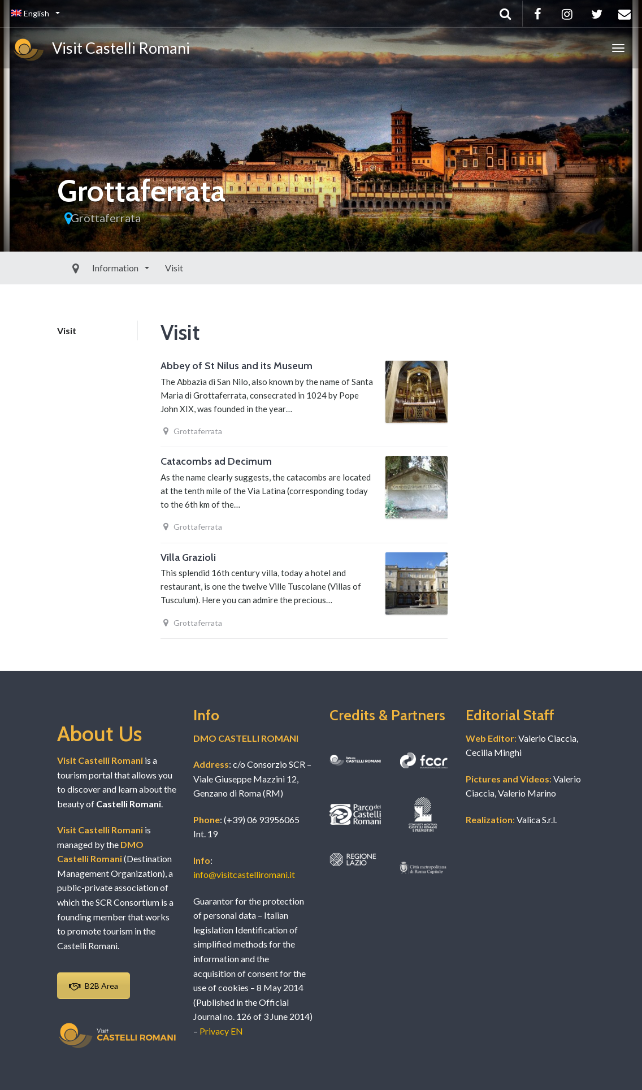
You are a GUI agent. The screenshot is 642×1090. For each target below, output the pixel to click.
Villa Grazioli (188, 557)
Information (90, 267)
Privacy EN (221, 1031)
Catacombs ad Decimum (216, 461)
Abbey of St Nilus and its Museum (236, 366)
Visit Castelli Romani (100, 49)
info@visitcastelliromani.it (244, 874)
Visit (148, 267)
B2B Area (93, 985)
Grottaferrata (106, 217)
